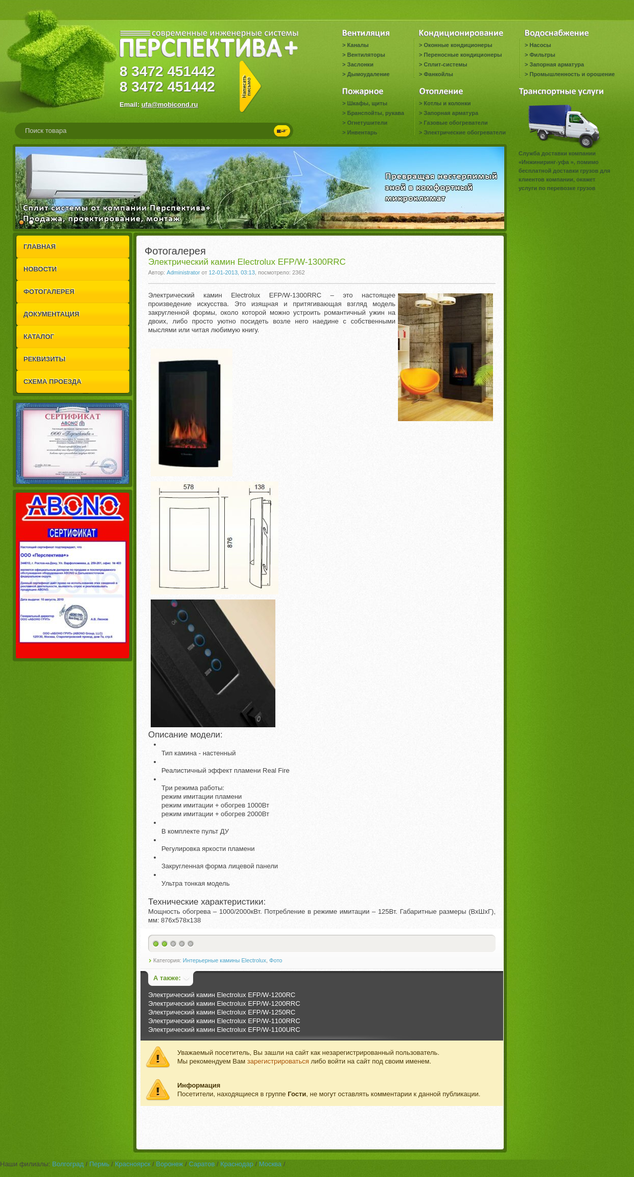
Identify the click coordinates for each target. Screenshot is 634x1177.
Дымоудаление (368, 74)
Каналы (357, 45)
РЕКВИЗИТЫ (44, 359)
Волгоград (68, 1164)
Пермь (99, 1164)
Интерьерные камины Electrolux (224, 960)
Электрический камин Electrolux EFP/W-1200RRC (224, 1003)
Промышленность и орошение (572, 74)
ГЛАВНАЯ (40, 246)
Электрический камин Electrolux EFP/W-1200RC (221, 995)
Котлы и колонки (447, 103)
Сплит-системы (445, 64)
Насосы (540, 45)
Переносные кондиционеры (463, 55)
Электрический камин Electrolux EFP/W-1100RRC (224, 1021)
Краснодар (236, 1164)
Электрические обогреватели (464, 132)
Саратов (202, 1164)
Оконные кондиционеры (458, 45)
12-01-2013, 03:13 (232, 272)
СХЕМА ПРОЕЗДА (52, 381)
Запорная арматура (556, 64)
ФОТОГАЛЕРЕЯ (49, 291)
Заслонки (360, 64)
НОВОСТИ (40, 269)
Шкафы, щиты (367, 103)
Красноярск (132, 1164)
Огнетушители (367, 123)
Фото (275, 960)
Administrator (183, 272)
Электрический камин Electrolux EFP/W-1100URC (224, 1029)
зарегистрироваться (278, 1061)
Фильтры (542, 55)
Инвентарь (362, 132)
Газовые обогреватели (455, 123)
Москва (270, 1164)
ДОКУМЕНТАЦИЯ (51, 314)
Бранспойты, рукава (375, 113)
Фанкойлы (438, 74)
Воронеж (169, 1164)
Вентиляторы (366, 55)
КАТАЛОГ (39, 336)
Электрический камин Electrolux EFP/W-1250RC (221, 1012)
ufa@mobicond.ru (170, 104)
